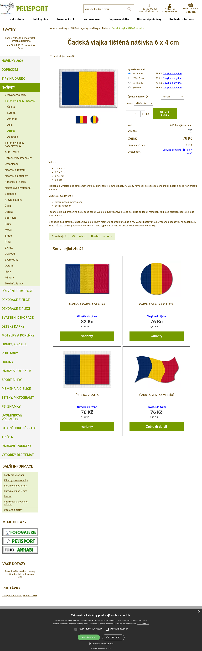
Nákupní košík (66, 19)
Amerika (12, 118)
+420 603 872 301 (148, 9)
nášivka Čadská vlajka (87, 301)
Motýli (8, 229)
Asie (10, 124)
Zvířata (9, 247)
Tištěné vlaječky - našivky (20, 100)
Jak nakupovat (91, 19)
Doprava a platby (119, 19)
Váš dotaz (78, 234)
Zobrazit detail (156, 424)
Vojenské (10, 193)
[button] (101, 643)
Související (59, 234)
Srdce (8, 235)
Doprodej (10, 70)
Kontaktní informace (181, 19)
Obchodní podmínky (149, 19)
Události (10, 253)
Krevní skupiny (13, 199)
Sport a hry (12, 380)
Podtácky (10, 353)
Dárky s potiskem (16, 371)
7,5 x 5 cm (139, 78)
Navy (8, 271)
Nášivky (8, 87)
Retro (8, 223)
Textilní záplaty (14, 283)
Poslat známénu (101, 234)
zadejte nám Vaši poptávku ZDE (19, 595)
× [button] (199, 611)
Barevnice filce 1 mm (15, 485)
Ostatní (9, 265)
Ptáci (8, 241)
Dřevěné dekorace (17, 291)
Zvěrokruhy (11, 259)
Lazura (7, 496)
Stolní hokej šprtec (19, 428)
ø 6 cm (137, 87)
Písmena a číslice (16, 389)
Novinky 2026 (13, 61)
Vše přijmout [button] (88, 637)
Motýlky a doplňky (18, 335)
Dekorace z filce (16, 300)
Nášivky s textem (15, 169)
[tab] (58, 234)
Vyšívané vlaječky (15, 94)
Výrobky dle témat (18, 455)
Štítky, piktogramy (18, 398)
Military (9, 277)
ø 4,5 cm (138, 82)
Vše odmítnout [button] (113, 637)
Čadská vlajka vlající (156, 392)
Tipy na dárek (13, 78)
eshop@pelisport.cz (149, 11)
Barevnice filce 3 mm (15, 491)
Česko (11, 106)
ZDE (20, 577)
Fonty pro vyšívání (14, 475)
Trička (7, 437)
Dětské (9, 211)
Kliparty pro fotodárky (16, 480)
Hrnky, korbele (14, 344)
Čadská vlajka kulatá (156, 301)
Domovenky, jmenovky (18, 158)
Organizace (12, 163)
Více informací (143, 624)
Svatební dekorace (18, 318)
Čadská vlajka (87, 392)
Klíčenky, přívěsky (15, 181)
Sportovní (10, 217)
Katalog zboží (41, 19)
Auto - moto (12, 152)
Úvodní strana (16, 19)
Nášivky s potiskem (16, 175)
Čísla (8, 205)
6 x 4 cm (138, 73)
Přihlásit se (170, 9)
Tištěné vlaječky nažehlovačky (14, 144)
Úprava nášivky (138, 96)
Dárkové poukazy (16, 446)
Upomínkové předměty (12, 417)
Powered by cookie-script (101, 648)
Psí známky (11, 406)
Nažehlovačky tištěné (18, 187)
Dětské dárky (13, 326)
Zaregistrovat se (169, 11)
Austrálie (12, 136)
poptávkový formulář (82, 223)
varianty (87, 333)
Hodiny (7, 362)
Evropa (11, 112)
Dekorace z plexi (16, 309)
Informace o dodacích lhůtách (16, 503)
